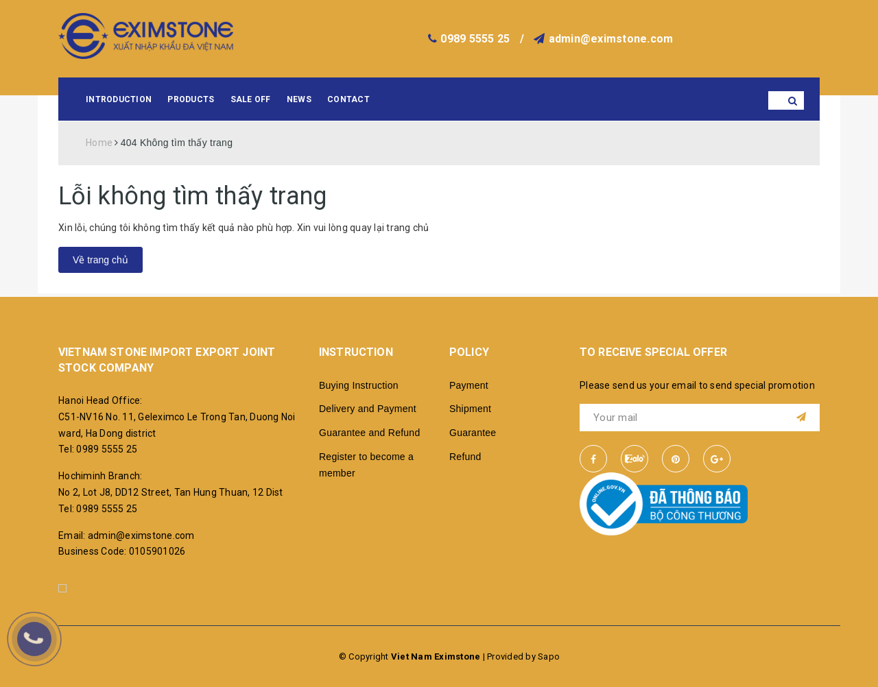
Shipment (470, 408)
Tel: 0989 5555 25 (97, 449)
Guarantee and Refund (369, 432)
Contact (348, 99)
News (299, 99)
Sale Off (250, 99)
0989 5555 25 (475, 38)
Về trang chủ (100, 259)
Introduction (119, 99)
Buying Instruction (359, 385)
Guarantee (472, 432)
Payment (468, 385)
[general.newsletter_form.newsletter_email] (700, 417)
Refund (465, 456)
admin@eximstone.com (611, 38)
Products (190, 99)
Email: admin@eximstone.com (126, 535)
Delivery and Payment (367, 408)
